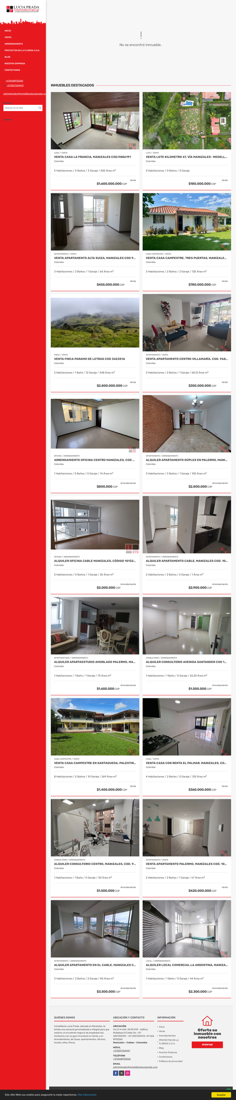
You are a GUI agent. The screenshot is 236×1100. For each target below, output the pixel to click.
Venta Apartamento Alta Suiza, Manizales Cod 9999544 (95, 258)
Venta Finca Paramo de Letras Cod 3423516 (89, 359)
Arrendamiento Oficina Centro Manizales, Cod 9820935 (95, 460)
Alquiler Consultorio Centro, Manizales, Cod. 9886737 (95, 864)
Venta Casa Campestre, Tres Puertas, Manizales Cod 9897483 (187, 258)
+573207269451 (15, 85)
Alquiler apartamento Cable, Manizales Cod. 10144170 (187, 561)
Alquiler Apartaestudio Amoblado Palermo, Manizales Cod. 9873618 (95, 662)
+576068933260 (14, 80)
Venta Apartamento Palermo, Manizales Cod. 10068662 (187, 864)
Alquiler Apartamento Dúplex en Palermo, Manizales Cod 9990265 (187, 460)
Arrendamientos (167, 1035)
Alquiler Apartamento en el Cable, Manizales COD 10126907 (95, 965)
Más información (87, 1095)
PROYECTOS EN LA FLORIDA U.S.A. (22, 50)
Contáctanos (12, 70)
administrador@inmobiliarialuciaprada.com (25, 93)
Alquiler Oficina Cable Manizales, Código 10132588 (95, 561)
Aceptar (221, 1095)
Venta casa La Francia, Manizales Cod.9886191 (92, 157)
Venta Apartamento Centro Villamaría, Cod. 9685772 (187, 359)
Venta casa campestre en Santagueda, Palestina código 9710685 (95, 763)
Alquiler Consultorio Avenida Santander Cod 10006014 (187, 662)
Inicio (8, 30)
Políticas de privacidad (170, 1061)
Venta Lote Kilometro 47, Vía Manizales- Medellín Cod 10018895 (187, 157)
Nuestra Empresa (15, 63)
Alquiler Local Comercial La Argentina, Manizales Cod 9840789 (187, 965)
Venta (8, 37)
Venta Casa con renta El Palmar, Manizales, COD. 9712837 (187, 763)
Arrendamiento (14, 44)
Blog (7, 57)
